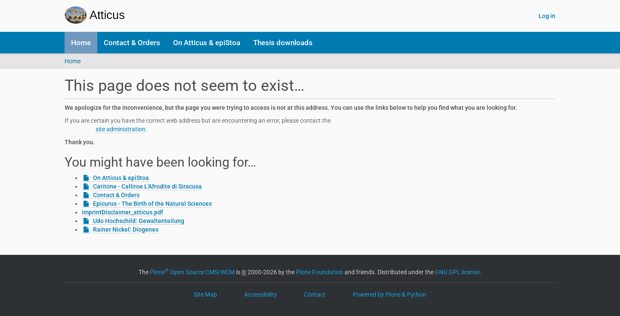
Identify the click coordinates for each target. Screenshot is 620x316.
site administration (121, 129)
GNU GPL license (457, 272)
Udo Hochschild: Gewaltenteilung (138, 220)
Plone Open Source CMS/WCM (192, 272)
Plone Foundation (319, 272)
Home (81, 42)
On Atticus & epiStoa (206, 42)
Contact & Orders (132, 42)
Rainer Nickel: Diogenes (125, 229)
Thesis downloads (283, 42)
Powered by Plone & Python (389, 294)
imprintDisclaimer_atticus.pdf (122, 212)
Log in (547, 15)
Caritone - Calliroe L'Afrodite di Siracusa (147, 186)
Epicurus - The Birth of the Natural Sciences (152, 203)
